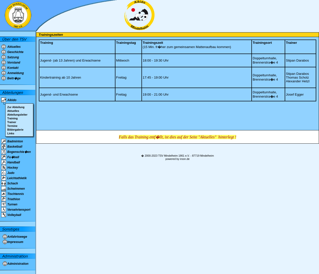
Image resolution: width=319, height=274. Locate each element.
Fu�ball (13, 157)
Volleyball (14, 215)
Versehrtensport (18, 209)
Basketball (14, 146)
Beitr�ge (14, 78)
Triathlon (13, 199)
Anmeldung (15, 73)
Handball (13, 162)
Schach (12, 183)
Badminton (15, 141)
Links (10, 133)
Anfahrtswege (17, 236)
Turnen (12, 204)
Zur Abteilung (16, 107)
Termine (12, 125)
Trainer (11, 122)
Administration (18, 263)
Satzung (13, 57)
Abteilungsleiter (17, 114)
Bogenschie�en (19, 152)
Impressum (15, 242)
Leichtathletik (17, 178)
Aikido (12, 100)
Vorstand (13, 62)
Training (12, 118)
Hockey (12, 167)
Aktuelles (14, 47)
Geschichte (15, 52)
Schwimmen (16, 188)
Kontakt (13, 68)
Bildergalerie (15, 129)
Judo (11, 173)
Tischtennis (15, 194)
